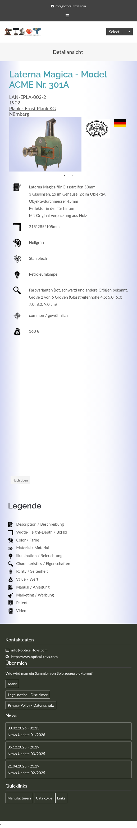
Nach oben (20, 480)
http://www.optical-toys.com (34, 656)
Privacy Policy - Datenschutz (31, 705)
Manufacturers (19, 798)
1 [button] (64, 175)
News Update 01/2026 (26, 734)
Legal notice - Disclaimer (28, 694)
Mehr (12, 684)
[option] (45, 144)
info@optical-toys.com (70, 6)
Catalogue (44, 798)
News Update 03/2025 (26, 753)
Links (61, 798)
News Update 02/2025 (26, 772)
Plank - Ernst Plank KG (32, 108)
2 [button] (72, 175)
